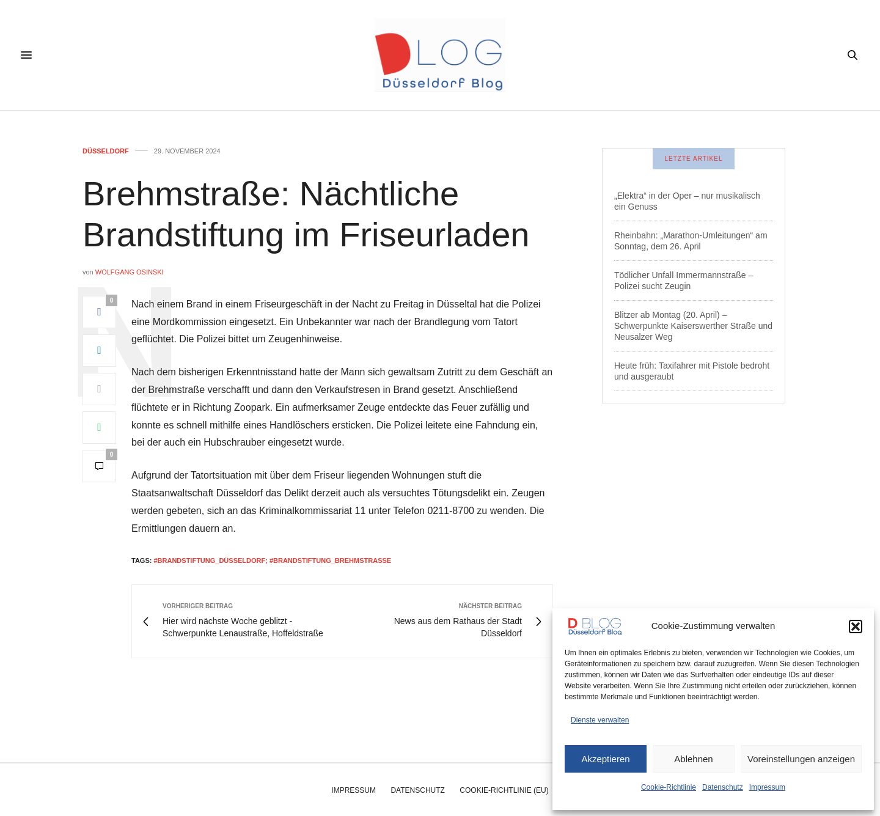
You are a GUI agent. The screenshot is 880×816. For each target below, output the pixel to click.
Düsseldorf (105, 151)
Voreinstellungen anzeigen (801, 759)
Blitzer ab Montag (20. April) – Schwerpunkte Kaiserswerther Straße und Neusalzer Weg (693, 326)
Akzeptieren (605, 759)
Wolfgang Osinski (129, 272)
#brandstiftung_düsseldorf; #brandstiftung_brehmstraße (272, 560)
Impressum (767, 787)
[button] (855, 626)
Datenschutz (722, 787)
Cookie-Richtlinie (668, 787)
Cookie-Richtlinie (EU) (504, 790)
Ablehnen (693, 759)
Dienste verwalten (600, 720)
